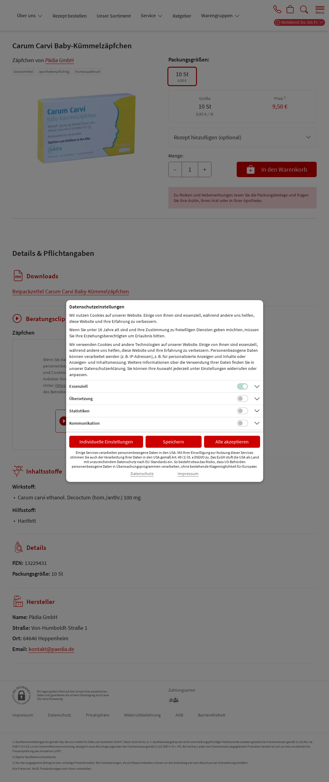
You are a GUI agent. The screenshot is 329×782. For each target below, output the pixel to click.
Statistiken (79, 411)
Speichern (173, 442)
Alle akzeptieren (232, 442)
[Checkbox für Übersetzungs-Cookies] (242, 398)
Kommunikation (84, 423)
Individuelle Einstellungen (106, 442)
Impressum (188, 473)
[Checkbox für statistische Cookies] (242, 410)
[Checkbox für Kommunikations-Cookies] (242, 423)
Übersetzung (81, 398)
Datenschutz (142, 473)
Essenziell (78, 386)
